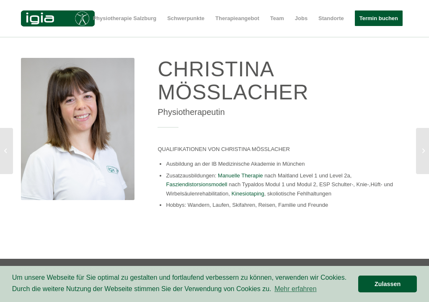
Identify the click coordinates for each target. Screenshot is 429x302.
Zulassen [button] (388, 284)
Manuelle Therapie (240, 175)
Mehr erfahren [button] (295, 288)
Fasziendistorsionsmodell (196, 184)
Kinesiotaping (248, 193)
